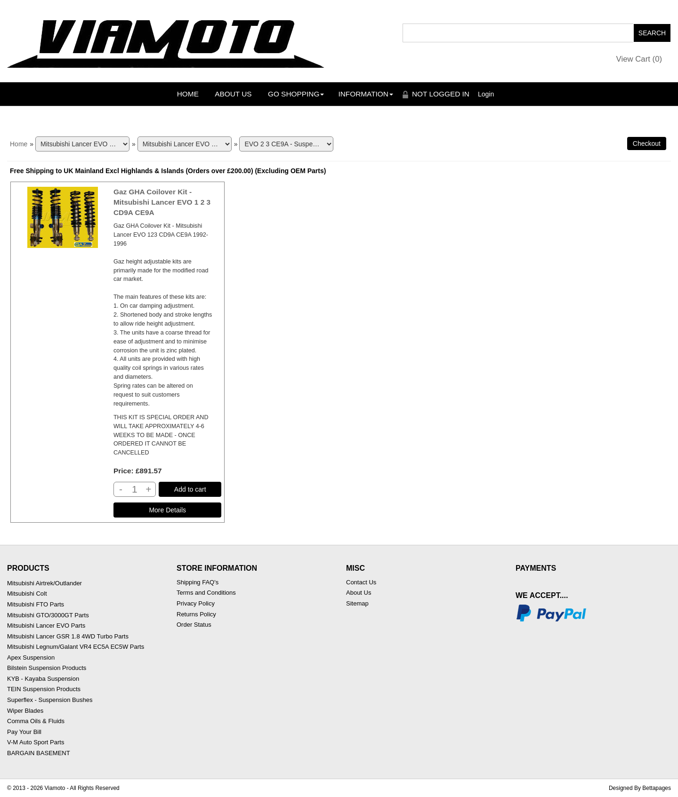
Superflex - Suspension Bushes (49, 699)
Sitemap (357, 603)
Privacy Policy (196, 603)
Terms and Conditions (206, 592)
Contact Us (361, 582)
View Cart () (639, 59)
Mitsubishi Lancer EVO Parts (46, 625)
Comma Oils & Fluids (36, 721)
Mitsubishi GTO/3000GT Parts (48, 615)
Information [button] (365, 94)
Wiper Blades (25, 710)
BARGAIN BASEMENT (38, 753)
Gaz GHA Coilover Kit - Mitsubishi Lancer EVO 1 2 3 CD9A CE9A (161, 202)
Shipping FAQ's (197, 582)
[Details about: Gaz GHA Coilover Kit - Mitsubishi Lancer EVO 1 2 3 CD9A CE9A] (167, 510)
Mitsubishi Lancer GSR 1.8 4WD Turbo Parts (68, 636)
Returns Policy (196, 614)
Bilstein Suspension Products (46, 667)
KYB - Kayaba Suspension (43, 678)
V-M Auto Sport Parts (35, 742)
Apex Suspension (31, 657)
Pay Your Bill (24, 731)
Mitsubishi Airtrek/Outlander (44, 583)
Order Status (194, 624)
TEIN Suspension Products (44, 689)
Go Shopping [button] (296, 94)
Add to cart (190, 489)
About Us (233, 94)
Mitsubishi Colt (27, 593)
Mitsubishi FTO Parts (35, 604)
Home (188, 94)
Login (486, 94)
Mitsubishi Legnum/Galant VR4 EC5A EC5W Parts (75, 646)
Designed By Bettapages (640, 788)
